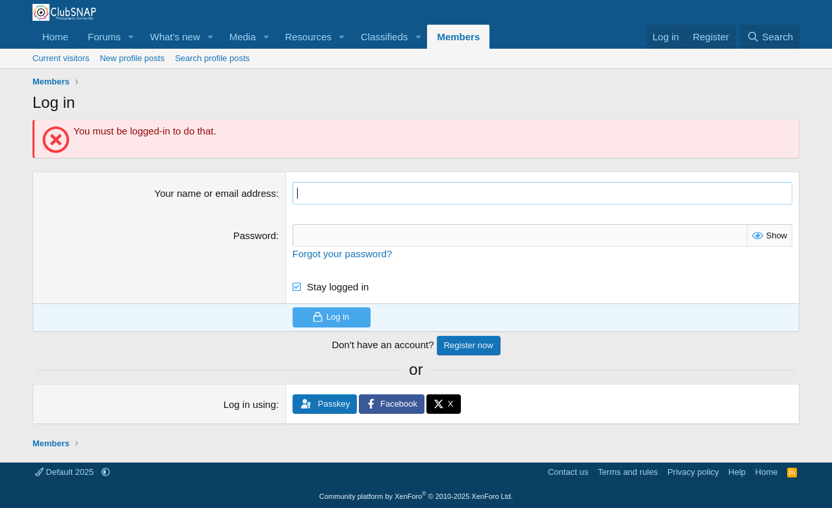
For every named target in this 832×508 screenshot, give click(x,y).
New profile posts (131, 58)
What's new (175, 36)
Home (55, 36)
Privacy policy (693, 472)
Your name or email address (215, 193)
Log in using (250, 404)
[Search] (770, 37)
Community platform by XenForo (416, 496)
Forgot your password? (342, 253)
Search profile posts (212, 58)
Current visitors (60, 58)
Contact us (568, 472)
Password (254, 235)
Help (737, 472)
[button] (131, 37)
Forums (104, 36)
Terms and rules (628, 472)
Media (242, 36)
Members (458, 36)
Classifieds (384, 36)
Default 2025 (65, 472)
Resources (308, 36)
